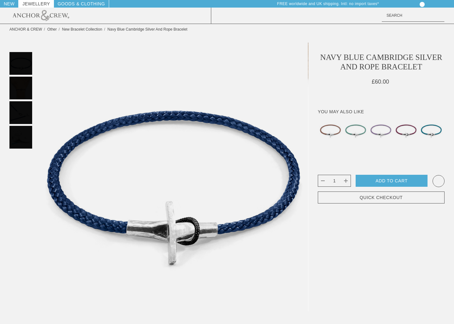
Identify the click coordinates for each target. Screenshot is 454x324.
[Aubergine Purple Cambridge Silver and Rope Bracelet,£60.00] (406, 129)
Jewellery (36, 3)
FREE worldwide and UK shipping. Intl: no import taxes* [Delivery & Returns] (331, 4)
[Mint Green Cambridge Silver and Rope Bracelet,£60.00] (356, 129)
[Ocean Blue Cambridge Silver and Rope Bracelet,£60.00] (431, 129)
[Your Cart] (417, 4)
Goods (66, 3)
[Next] (439, 29)
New (9, 3)
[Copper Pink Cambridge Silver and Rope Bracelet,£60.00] (330, 129)
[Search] (438, 16)
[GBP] (441, 4)
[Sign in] (394, 4)
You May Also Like (341, 111)
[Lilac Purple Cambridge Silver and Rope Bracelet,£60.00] (381, 129)
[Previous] (427, 29)
